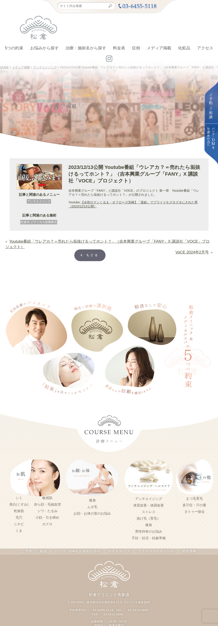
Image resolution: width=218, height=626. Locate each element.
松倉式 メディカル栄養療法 (39, 222)
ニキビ (19, 516)
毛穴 (19, 510)
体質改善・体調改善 (148, 497)
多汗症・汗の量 (194, 497)
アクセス (205, 48)
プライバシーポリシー (152, 543)
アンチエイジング (39, 201)
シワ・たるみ (47, 503)
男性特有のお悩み (148, 524)
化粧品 (184, 48)
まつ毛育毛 (194, 491)
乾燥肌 (19, 503)
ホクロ (47, 516)
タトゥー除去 (194, 504)
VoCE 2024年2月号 (195, 244)
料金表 (119, 48)
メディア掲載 (159, 48)
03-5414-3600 (138, 601)
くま (19, 523)
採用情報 (184, 543)
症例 (136, 48)
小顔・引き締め (47, 510)
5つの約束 (14, 48)
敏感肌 (47, 490)
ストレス (148, 504)
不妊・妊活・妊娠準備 (149, 530)
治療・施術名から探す (86, 48)
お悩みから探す (44, 48)
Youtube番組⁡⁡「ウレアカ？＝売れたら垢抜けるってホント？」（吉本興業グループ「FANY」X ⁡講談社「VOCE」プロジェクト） (99, 240)
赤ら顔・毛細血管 (47, 497)
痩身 (92, 493)
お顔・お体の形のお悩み (92, 506)
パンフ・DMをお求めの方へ (78, 543)
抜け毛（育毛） (148, 511)
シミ (19, 490)
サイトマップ (117, 543)
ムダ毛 (92, 499)
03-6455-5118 (103, 601)
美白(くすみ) (18, 497)
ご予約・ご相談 (38, 543)
